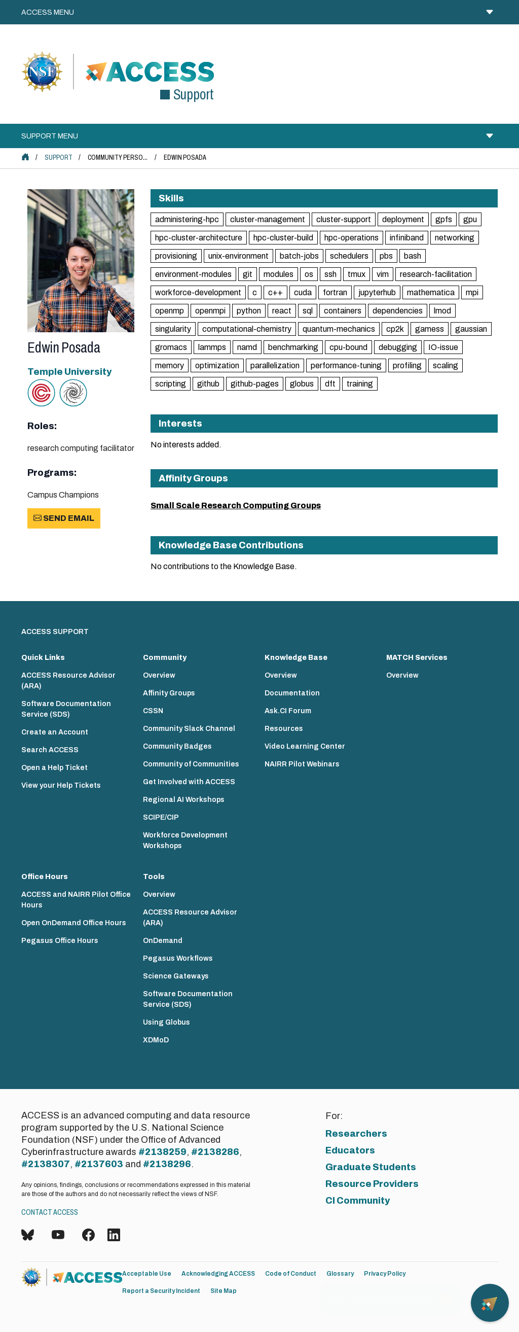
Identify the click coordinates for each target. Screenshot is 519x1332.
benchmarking (293, 347)
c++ (275, 292)
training (360, 383)
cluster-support (343, 219)
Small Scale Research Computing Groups (236, 505)
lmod (442, 310)
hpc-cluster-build (283, 237)
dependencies (398, 310)
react (281, 310)
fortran (335, 292)
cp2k (395, 329)
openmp (169, 310)
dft (330, 383)
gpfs (443, 219)
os (309, 274)
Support (58, 157)
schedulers (349, 256)
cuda (303, 292)
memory (169, 365)
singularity (173, 329)
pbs (386, 256)
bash (412, 256)
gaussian (471, 329)
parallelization (275, 365)
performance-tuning (346, 365)
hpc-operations (351, 237)
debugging (398, 347)
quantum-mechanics (339, 329)
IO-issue (443, 347)
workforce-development (198, 292)
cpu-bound (348, 347)
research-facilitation (436, 274)
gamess (429, 329)
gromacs (171, 347)
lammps (212, 347)
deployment (403, 219)
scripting (170, 383)
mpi (472, 292)
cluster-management (267, 219)
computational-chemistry (246, 329)
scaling (445, 365)
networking (454, 237)
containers (342, 310)
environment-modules (193, 274)
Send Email (63, 518)
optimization (217, 365)
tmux (356, 274)
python (249, 310)
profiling (407, 365)
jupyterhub (377, 292)
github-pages (255, 383)
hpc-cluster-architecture (198, 237)
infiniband (407, 237)
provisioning (176, 256)
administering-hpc (187, 219)
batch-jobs (299, 256)
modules (278, 274)
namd (247, 347)
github (208, 383)
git (247, 274)
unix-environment (238, 256)
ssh (330, 274)
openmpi (210, 310)
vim (383, 274)
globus (302, 383)
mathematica (431, 292)
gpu (470, 219)
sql (308, 310)
